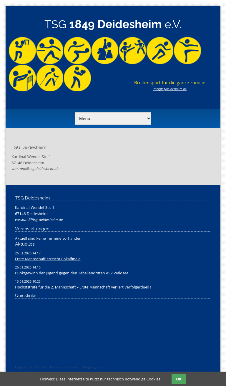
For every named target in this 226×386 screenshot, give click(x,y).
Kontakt (55, 367)
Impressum (71, 367)
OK (178, 379)
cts (99, 367)
